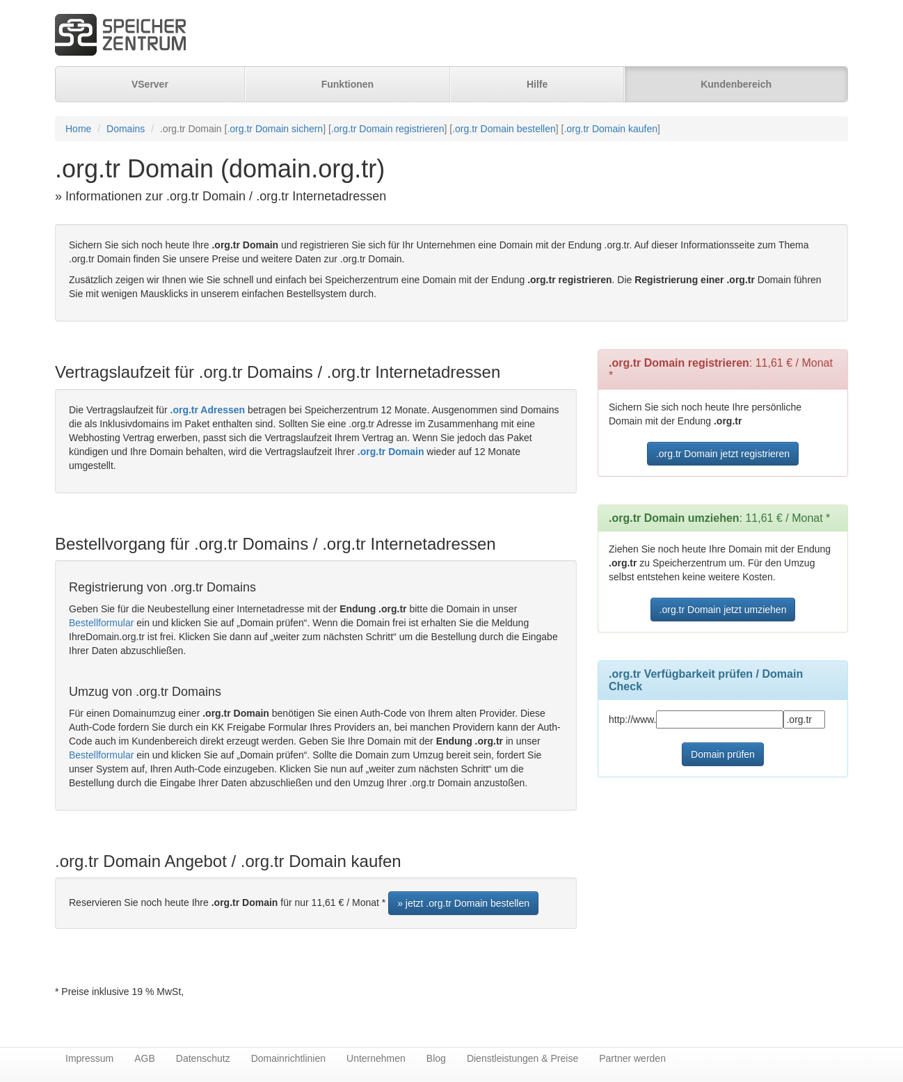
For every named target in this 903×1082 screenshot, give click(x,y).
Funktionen (347, 84)
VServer (149, 84)
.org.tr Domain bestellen (504, 128)
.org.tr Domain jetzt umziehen (723, 609)
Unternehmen (376, 1058)
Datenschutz (203, 1058)
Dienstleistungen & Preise (522, 1058)
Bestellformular (101, 622)
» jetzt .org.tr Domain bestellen (463, 903)
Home (78, 128)
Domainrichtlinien (288, 1058)
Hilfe (537, 84)
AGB (144, 1058)
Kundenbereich (736, 84)
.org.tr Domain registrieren (388, 128)
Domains (125, 128)
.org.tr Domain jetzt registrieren (723, 453)
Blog (436, 1058)
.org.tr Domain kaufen (610, 128)
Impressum (89, 1058)
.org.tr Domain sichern (275, 128)
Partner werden (632, 1058)
